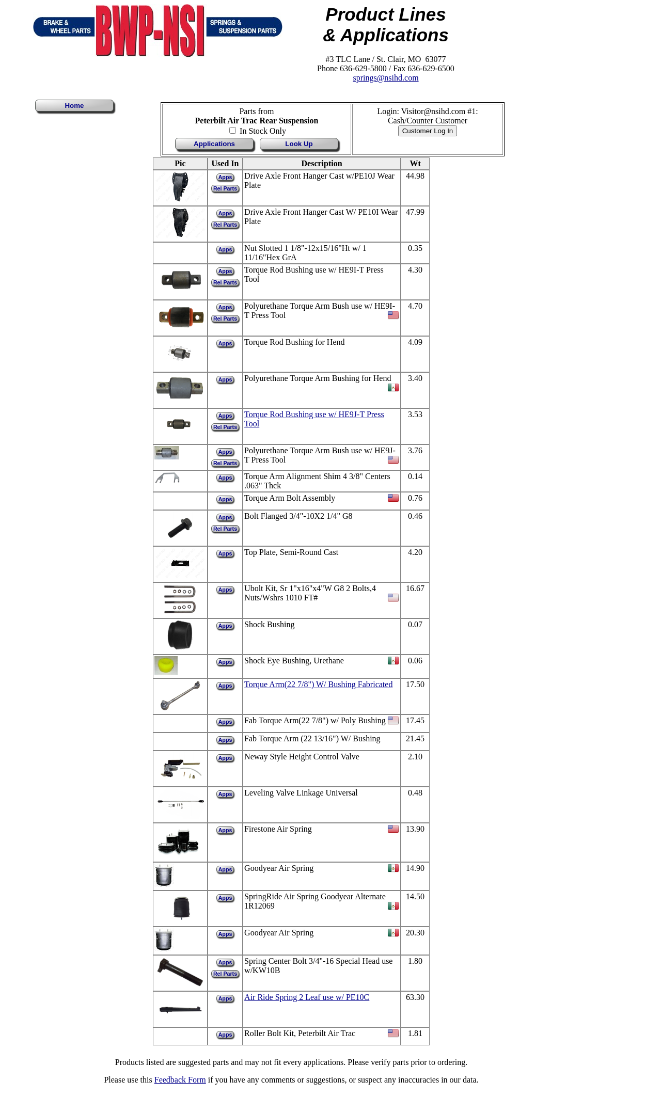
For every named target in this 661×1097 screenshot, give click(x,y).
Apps (225, 177)
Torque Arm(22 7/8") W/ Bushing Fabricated (318, 684)
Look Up (298, 144)
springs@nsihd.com (385, 77)
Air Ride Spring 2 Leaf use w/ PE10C (306, 997)
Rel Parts (225, 188)
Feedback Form (180, 1079)
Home (74, 105)
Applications (214, 144)
